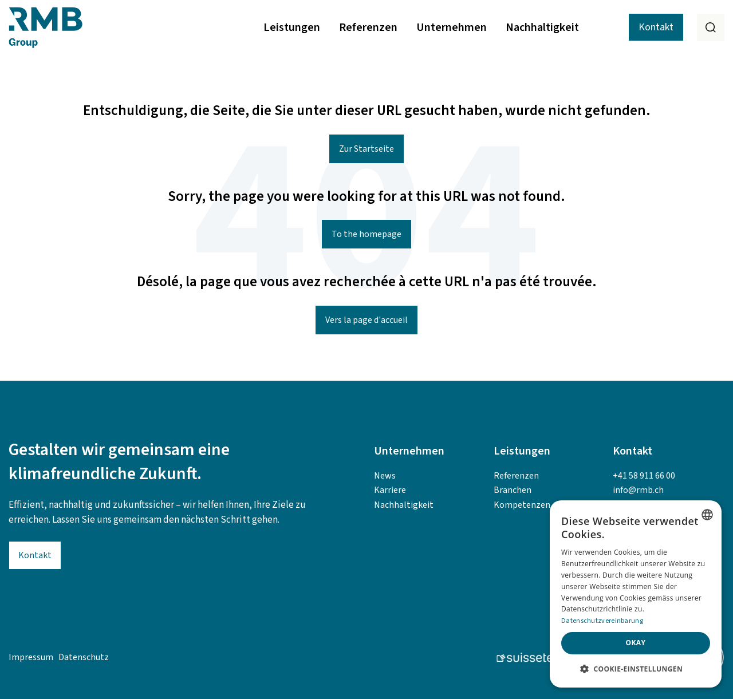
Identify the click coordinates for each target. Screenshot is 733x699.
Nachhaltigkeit (542, 27)
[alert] (636, 594)
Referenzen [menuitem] (516, 475)
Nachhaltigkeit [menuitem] (404, 505)
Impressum (31, 657)
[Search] (710, 27)
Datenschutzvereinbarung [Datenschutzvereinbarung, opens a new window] (602, 621)
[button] (635, 669)
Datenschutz (83, 657)
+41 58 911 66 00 (644, 475)
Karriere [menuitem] (390, 490)
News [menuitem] (385, 475)
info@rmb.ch (638, 490)
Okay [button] (636, 642)
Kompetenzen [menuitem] (522, 505)
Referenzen (368, 27)
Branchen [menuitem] (512, 490)
